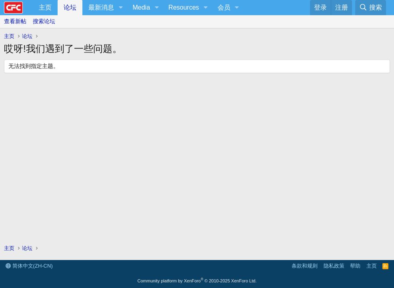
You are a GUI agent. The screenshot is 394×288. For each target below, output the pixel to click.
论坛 (70, 7)
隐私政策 (334, 266)
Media (141, 7)
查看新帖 (15, 21)
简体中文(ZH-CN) (29, 266)
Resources (183, 7)
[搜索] (370, 7)
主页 (45, 7)
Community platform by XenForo (197, 280)
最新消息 (101, 7)
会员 (224, 7)
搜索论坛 (44, 21)
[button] (120, 7)
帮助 (355, 266)
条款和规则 (305, 266)
